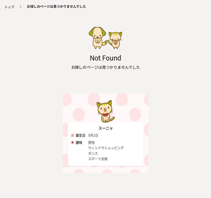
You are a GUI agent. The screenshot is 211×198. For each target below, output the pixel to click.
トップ (9, 6)
